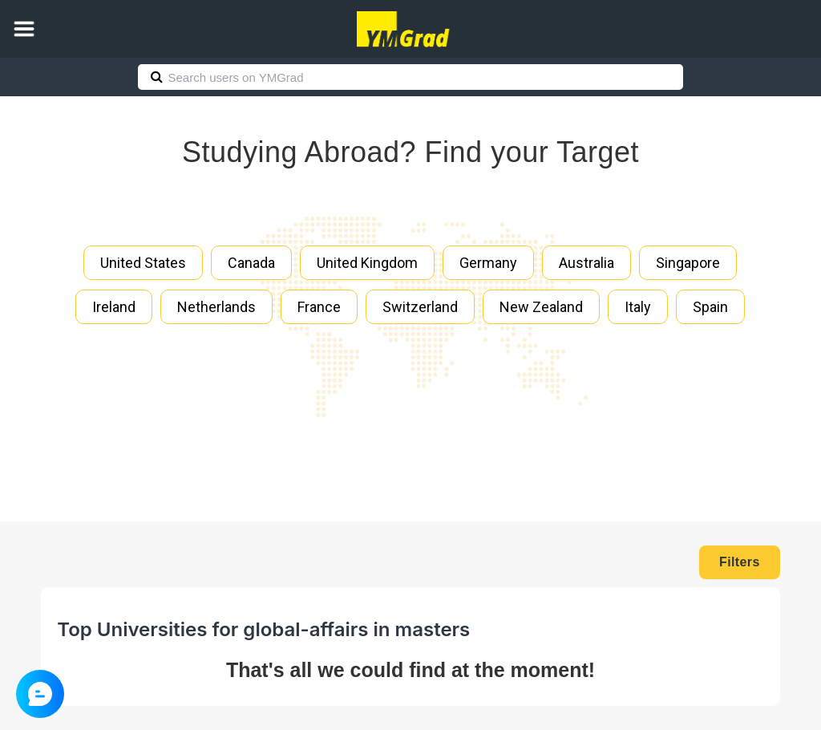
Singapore (688, 262)
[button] (24, 29)
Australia (586, 262)
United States (143, 262)
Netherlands (216, 306)
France (319, 306)
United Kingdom (367, 262)
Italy (638, 306)
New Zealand (541, 306)
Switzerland (420, 306)
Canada (251, 262)
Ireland (113, 306)
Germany (488, 262)
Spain (710, 306)
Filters (739, 562)
